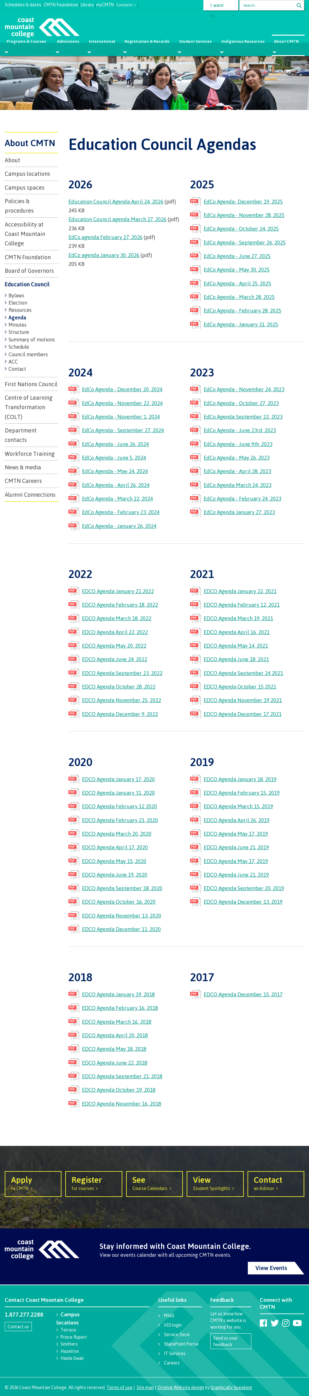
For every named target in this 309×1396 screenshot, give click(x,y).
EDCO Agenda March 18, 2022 (116, 618)
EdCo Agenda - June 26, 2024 (115, 444)
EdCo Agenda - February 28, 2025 (242, 310)
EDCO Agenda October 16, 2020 (118, 901)
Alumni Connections (30, 494)
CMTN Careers (23, 480)
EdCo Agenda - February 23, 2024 (121, 512)
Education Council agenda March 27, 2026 (117, 219)
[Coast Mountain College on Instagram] (285, 1323)
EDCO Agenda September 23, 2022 (122, 673)
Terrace (68, 1329)
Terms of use (119, 1387)
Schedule (19, 347)
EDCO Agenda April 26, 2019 (237, 820)
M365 (169, 1315)
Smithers (69, 1344)
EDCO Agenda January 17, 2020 (118, 779)
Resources (20, 310)
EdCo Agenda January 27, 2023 (239, 512)
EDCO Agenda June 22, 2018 (114, 1062)
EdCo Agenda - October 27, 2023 (241, 403)
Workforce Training (30, 453)
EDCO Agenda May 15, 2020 (114, 861)
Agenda (17, 317)
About (12, 160)
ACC (13, 361)
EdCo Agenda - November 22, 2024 (122, 403)
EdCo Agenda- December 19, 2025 (243, 201)
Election (18, 303)
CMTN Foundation (61, 4)
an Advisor (276, 1183)
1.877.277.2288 (24, 1314)
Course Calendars (154, 1183)
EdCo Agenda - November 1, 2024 (121, 416)
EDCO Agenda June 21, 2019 (236, 847)
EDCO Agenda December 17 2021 (243, 714)
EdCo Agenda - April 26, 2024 (115, 485)
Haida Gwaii (72, 1358)
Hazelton (70, 1351)
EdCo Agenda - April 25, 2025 (237, 283)
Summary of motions (32, 339)
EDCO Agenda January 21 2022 (118, 591)
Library (87, 4)
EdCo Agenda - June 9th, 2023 (238, 444)
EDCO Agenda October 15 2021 (240, 686)
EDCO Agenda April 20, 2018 (115, 1035)
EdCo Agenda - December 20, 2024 (122, 389)
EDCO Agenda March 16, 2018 (116, 1021)
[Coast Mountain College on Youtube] (297, 1323)
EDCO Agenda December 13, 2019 (243, 901)
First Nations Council (31, 383)
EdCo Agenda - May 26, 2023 (237, 457)
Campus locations (27, 173)
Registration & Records (147, 41)
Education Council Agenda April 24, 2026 (115, 201)
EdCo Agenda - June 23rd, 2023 (240, 430)
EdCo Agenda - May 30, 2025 (237, 269)
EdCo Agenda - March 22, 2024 (117, 498)
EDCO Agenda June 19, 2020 (114, 874)
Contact (17, 369)
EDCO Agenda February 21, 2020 (120, 820)
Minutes (17, 325)
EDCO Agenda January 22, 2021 (240, 591)
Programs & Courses (26, 41)
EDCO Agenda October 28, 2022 (118, 686)
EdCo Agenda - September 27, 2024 (123, 430)
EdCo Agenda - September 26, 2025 (245, 242)
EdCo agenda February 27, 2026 (105, 237)
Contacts (124, 4)
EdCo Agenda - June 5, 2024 (114, 457)
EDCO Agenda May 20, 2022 (114, 645)
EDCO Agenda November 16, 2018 (121, 1103)
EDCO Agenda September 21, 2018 (122, 1076)
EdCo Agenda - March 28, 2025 (239, 297)
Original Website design (181, 1387)
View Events (271, 1268)
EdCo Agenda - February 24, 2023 (242, 498)
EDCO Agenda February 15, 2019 (242, 792)
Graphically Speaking (231, 1387)
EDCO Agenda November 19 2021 (243, 700)
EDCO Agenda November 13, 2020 (121, 915)
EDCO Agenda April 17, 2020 (115, 847)
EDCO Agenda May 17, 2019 (236, 833)
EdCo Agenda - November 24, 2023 (244, 389)
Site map (145, 1387)
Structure (19, 332)
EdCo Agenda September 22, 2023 (243, 416)
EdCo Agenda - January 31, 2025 (241, 324)
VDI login (173, 1325)
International (102, 41)
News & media (23, 467)
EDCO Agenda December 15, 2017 (243, 994)
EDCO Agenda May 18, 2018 (114, 1048)
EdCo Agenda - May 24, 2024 (115, 471)
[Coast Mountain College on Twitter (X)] (275, 1323)
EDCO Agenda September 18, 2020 (122, 888)
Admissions (68, 41)
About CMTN (286, 41)
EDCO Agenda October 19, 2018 (118, 1089)
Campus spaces (24, 187)
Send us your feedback (225, 1341)
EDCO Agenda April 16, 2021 (237, 632)
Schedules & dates (23, 4)
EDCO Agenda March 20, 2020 (116, 833)
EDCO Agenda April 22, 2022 (115, 632)
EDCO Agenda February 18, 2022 (120, 604)
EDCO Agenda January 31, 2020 (118, 792)
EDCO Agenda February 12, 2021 (242, 604)
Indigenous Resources (242, 41)
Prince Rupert (74, 1337)
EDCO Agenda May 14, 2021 (236, 645)
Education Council (27, 284)
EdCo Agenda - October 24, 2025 (241, 228)
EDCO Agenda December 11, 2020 (121, 929)
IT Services (175, 1353)
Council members (28, 354)
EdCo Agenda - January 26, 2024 (119, 526)
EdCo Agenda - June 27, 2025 (237, 256)
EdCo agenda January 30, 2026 (103, 255)
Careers (172, 1362)
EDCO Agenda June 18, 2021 (236, 659)
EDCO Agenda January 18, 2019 (240, 779)
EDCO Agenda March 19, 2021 (238, 618)
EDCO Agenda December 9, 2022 (120, 714)
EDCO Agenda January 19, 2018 (118, 994)
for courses (94, 1183)
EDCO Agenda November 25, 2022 (121, 700)
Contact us (18, 1326)
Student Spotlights (215, 1183)
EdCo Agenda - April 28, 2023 (237, 471)
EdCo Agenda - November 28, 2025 (244, 215)
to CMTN (33, 1183)
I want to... (217, 6)
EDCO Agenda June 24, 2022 (114, 659)
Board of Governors (29, 270)
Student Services (195, 41)
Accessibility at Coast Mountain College (25, 234)
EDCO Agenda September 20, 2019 (244, 888)
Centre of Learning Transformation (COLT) (28, 407)
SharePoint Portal (181, 1344)
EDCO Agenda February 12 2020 (119, 806)
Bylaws (16, 295)
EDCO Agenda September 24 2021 (243, 673)
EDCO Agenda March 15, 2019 (238, 806)
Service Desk (177, 1334)
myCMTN (105, 4)
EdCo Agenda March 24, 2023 (237, 485)
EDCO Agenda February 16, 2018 (120, 1007)
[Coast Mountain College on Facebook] (263, 1323)
